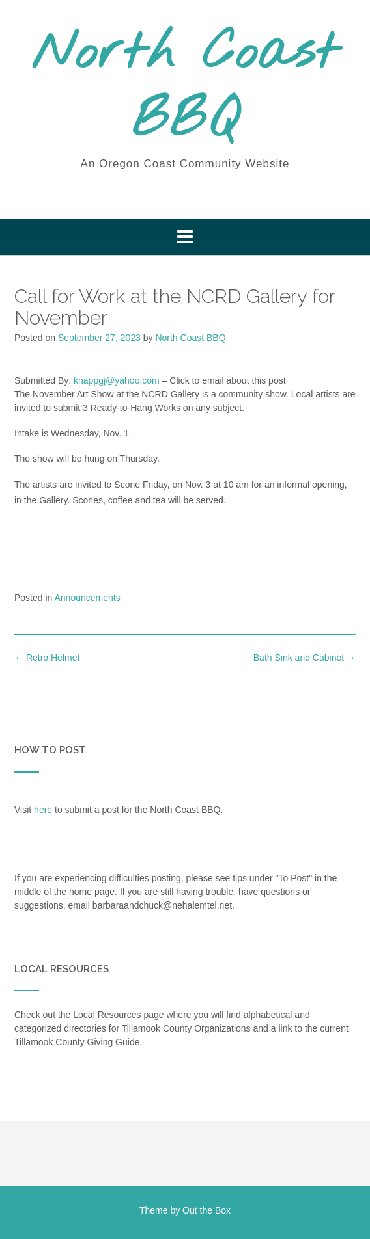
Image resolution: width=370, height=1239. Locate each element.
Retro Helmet (46, 657)
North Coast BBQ (185, 87)
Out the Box (206, 1210)
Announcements (88, 598)
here (43, 810)
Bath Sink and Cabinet (304, 657)
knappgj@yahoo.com (117, 380)
